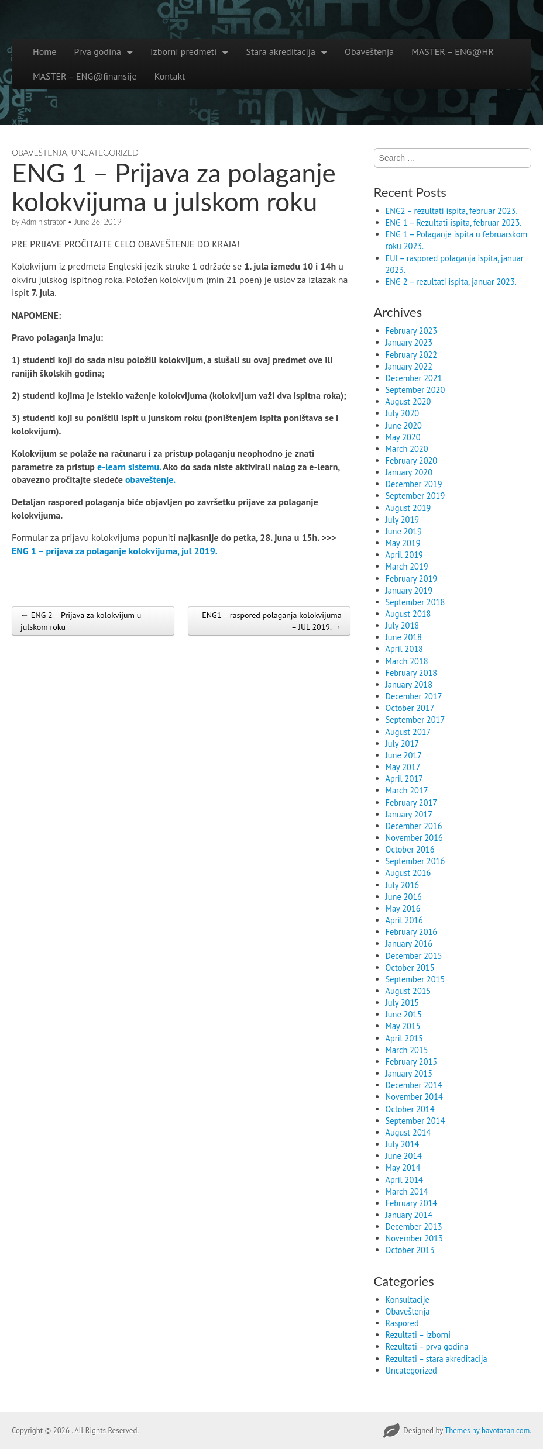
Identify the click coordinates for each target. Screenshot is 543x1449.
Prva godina (97, 51)
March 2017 (407, 790)
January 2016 (409, 943)
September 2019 (415, 495)
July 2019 (403, 519)
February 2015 (412, 1061)
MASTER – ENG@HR (452, 51)
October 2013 (410, 1249)
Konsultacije (407, 1299)
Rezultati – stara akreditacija (436, 1358)
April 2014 (404, 1179)
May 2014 (403, 1167)
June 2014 (404, 1155)
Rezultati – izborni (418, 1334)
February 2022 (412, 354)
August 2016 (408, 872)
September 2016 (415, 861)
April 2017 (404, 778)
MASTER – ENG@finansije (85, 76)
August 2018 (408, 613)
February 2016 (412, 931)
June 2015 (404, 1014)
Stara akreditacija (280, 51)
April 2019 (404, 554)
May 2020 (403, 437)
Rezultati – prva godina (427, 1346)
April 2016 (404, 920)
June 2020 (404, 425)
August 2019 (408, 507)
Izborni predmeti (183, 51)
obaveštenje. (151, 479)
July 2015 (403, 1002)
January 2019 (409, 590)
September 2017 (415, 719)
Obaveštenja (369, 51)
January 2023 (409, 342)
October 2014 (410, 1109)
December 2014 (414, 1085)
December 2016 (414, 826)
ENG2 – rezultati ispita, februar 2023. (452, 210)
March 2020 (407, 448)
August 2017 (408, 731)
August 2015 (408, 990)
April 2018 (404, 648)
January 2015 (409, 1073)
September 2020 (415, 389)
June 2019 (404, 531)
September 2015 (415, 979)
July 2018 (403, 625)
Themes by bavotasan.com (487, 1431)
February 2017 (412, 802)
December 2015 (414, 955)
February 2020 (412, 460)
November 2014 (414, 1096)
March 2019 (407, 566)
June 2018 (404, 637)
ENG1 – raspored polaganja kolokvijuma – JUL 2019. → (271, 621)
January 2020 (409, 472)
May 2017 (403, 766)
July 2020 (403, 413)
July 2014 (403, 1144)
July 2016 (403, 885)
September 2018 (415, 602)
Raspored (402, 1323)
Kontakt (169, 76)
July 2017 (403, 743)
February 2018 (412, 672)
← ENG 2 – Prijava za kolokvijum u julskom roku (80, 621)
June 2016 (404, 896)
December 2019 (414, 483)
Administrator (43, 221)
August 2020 (408, 401)
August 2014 (408, 1132)
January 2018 (409, 684)
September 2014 (415, 1120)
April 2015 (404, 1038)
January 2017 (409, 814)
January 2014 (409, 1214)
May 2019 (403, 542)
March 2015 (407, 1049)
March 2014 (407, 1191)
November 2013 (414, 1238)
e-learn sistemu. (130, 466)
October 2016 (410, 849)
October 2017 (410, 707)
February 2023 (412, 330)
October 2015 (410, 967)
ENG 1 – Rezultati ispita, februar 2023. (454, 222)
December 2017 (414, 696)
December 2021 (414, 378)
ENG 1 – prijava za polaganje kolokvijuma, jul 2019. (115, 551)
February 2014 (412, 1203)
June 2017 (404, 755)
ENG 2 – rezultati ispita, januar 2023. (451, 281)
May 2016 (403, 908)
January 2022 (409, 366)
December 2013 (414, 1226)
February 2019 (412, 578)
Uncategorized (105, 152)
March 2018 (407, 661)
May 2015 (403, 1025)
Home (44, 51)
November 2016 (414, 837)
